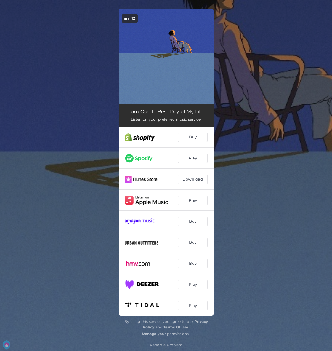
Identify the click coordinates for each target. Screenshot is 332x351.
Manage (149, 333)
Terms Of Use (175, 327)
